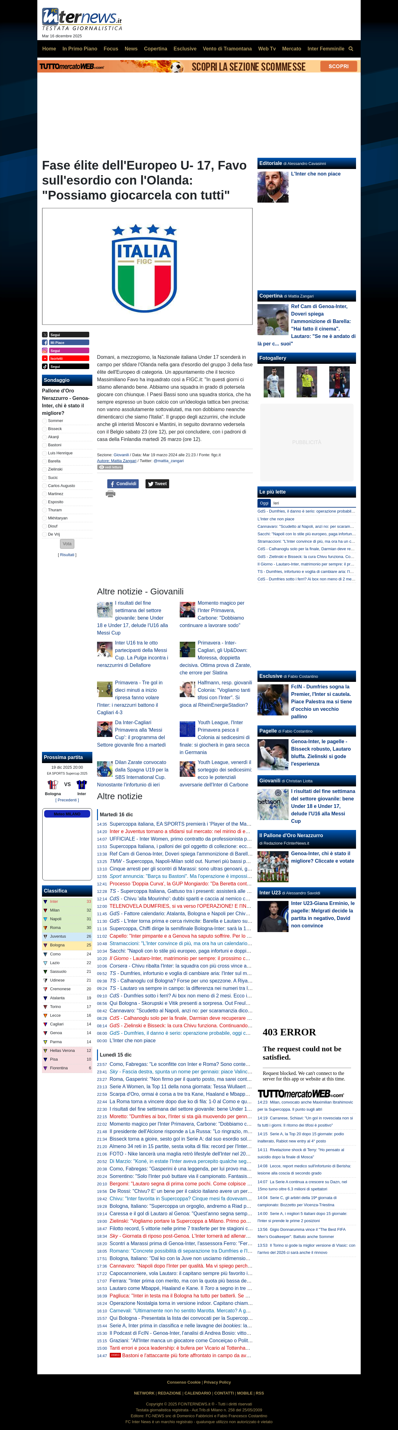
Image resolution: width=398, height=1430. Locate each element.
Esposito (55, 501)
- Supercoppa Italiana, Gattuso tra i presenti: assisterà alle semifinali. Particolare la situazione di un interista (232, 891)
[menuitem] (351, 48)
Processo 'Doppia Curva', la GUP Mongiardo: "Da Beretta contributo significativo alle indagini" (213, 883)
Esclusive (270, 676)
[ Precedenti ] (67, 800)
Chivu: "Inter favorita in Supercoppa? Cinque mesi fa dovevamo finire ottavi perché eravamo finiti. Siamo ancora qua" (239, 1198)
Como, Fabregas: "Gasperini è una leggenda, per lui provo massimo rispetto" (194, 1168)
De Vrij (54, 534)
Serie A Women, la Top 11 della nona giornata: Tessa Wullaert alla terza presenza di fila (206, 1086)
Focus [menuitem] (111, 48)
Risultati (67, 554)
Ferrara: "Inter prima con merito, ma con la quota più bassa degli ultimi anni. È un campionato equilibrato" (226, 1280)
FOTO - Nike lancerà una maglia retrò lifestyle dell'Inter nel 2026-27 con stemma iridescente (211, 1153)
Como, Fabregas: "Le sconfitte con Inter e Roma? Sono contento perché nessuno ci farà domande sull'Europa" (232, 1064)
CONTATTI (224, 1393)
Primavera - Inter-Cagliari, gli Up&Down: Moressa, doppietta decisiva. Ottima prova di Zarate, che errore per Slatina (215, 657)
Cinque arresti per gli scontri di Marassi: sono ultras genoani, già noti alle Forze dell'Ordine (209, 868)
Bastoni (55, 445)
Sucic (53, 477)
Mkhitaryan (58, 518)
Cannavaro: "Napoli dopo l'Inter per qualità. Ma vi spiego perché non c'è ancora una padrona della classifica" (229, 1265)
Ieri (276, 503)
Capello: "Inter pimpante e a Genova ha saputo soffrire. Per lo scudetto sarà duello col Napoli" (213, 936)
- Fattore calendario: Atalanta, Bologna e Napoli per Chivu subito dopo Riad (198, 913)
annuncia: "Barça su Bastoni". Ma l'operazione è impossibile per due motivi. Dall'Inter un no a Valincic (228, 876)
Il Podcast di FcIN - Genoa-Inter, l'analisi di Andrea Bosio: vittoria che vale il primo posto (206, 1333)
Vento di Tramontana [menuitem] (227, 48)
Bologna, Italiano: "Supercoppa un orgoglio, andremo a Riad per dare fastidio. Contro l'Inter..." (213, 1206)
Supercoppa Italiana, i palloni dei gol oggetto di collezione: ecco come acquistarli (198, 846)
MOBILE (244, 1393)
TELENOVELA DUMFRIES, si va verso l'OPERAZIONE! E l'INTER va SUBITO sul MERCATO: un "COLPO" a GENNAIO (242, 906)
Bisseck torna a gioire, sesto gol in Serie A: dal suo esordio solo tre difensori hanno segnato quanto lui (222, 1139)
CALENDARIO (197, 1393)
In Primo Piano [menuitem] (79, 48)
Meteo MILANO (67, 814)
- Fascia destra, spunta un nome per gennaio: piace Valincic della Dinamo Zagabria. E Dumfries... (222, 1071)
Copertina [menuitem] (155, 48)
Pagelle (268, 731)
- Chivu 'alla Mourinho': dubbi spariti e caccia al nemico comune (185, 898)
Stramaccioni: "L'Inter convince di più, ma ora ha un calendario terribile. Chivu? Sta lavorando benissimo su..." (231, 943)
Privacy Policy (217, 1382)
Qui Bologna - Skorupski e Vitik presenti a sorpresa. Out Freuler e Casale (190, 1003)
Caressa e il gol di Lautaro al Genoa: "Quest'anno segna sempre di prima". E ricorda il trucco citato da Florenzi (231, 1213)
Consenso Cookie (184, 1382)
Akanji (53, 436)
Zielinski (55, 469)
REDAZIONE (169, 1393)
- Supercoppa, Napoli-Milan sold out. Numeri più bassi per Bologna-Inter (196, 861)
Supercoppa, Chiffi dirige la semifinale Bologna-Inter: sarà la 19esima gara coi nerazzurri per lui (215, 928)
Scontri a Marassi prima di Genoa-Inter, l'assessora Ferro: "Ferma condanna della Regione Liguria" (219, 1243)
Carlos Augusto (61, 485)
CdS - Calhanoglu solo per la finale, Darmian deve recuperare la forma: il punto (327, 548)
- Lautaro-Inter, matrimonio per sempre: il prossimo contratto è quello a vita (202, 958)
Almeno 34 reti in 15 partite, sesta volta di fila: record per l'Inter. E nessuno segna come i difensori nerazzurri (228, 1146)
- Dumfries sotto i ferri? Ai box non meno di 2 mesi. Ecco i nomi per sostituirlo (200, 995)
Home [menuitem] (49, 48)
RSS (260, 1393)
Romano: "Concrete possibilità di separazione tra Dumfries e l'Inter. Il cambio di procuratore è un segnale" (226, 1251)
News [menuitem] (131, 48)
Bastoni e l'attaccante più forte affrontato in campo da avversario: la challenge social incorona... (221, 1355)
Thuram (55, 510)
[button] (67, 544)
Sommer (55, 420)
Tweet (157, 484)
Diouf (53, 526)
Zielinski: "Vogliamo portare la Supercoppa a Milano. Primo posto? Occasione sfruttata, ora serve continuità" (229, 1221)
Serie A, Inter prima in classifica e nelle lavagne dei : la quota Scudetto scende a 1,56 (212, 1325)
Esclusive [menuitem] (185, 48)
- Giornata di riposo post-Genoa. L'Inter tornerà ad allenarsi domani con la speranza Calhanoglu (220, 1236)
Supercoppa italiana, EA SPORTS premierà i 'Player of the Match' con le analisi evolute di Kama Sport (222, 824)
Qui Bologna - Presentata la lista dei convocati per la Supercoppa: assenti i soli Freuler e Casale (216, 1318)
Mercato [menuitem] (291, 48)
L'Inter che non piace (133, 1040)
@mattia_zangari (169, 460)
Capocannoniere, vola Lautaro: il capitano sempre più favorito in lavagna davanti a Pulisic (208, 1273)
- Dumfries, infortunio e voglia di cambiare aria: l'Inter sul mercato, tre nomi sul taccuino (209, 973)
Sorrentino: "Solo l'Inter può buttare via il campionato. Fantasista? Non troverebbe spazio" (208, 1176)
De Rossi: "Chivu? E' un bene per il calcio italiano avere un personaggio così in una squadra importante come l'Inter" (238, 1191)
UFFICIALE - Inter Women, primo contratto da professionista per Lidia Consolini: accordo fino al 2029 (221, 839)
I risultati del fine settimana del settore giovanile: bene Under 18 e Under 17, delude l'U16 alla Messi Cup (132, 617)
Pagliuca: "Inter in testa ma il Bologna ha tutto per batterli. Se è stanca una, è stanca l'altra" (210, 1295)
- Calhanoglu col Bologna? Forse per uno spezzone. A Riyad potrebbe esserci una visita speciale (220, 980)
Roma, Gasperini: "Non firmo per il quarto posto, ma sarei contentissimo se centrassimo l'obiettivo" (218, 1079)
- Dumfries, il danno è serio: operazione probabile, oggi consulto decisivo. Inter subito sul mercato (223, 1033)
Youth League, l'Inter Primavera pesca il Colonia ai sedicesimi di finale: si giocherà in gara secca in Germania (215, 737)
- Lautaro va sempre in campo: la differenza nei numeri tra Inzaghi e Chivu (195, 988)
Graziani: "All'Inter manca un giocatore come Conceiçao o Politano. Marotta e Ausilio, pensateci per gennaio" (229, 1340)
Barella (54, 461)
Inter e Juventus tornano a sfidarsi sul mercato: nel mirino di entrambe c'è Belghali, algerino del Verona (223, 831)
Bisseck (55, 428)
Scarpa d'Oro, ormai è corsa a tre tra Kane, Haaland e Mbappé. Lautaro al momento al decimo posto (220, 1094)
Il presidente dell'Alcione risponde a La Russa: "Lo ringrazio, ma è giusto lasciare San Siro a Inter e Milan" (226, 1131)
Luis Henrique (60, 453)
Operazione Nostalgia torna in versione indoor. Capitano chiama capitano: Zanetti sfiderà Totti (213, 1303)
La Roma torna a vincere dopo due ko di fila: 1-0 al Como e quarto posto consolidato (203, 1101)
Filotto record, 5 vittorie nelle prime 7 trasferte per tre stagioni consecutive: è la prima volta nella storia (222, 1228)
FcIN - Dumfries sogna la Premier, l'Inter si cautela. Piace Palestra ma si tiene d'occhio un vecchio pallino (321, 701)
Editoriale (270, 163)
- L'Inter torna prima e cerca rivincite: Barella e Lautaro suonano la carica (195, 921)
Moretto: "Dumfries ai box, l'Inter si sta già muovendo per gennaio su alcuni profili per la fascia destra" (221, 1116)
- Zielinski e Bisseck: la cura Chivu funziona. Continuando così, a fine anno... (200, 1025)
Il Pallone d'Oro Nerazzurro (291, 835)
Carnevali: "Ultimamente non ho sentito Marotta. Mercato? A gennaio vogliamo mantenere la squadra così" (227, 1310)
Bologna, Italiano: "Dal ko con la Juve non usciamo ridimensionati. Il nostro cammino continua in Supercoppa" (230, 1258)
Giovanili (121, 454)
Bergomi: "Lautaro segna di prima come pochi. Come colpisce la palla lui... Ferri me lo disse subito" (219, 1183)
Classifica (55, 890)
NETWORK (144, 1393)
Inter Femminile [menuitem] (326, 48)
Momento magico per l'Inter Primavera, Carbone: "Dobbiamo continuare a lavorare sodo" (207, 1124)
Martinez (55, 493)
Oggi (264, 503)
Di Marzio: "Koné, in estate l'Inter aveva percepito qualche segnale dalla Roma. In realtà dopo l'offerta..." (224, 1161)
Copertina (271, 295)
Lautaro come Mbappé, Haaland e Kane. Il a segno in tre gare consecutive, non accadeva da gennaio (227, 1288)
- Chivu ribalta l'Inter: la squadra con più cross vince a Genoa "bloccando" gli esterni (211, 965)
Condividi (123, 484)
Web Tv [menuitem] (267, 48)
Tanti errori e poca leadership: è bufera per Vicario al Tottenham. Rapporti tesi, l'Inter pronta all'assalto (221, 1348)
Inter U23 (269, 892)
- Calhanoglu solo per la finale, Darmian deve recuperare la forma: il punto (197, 1018)
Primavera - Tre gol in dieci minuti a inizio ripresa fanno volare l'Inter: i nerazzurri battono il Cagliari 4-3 (130, 697)
